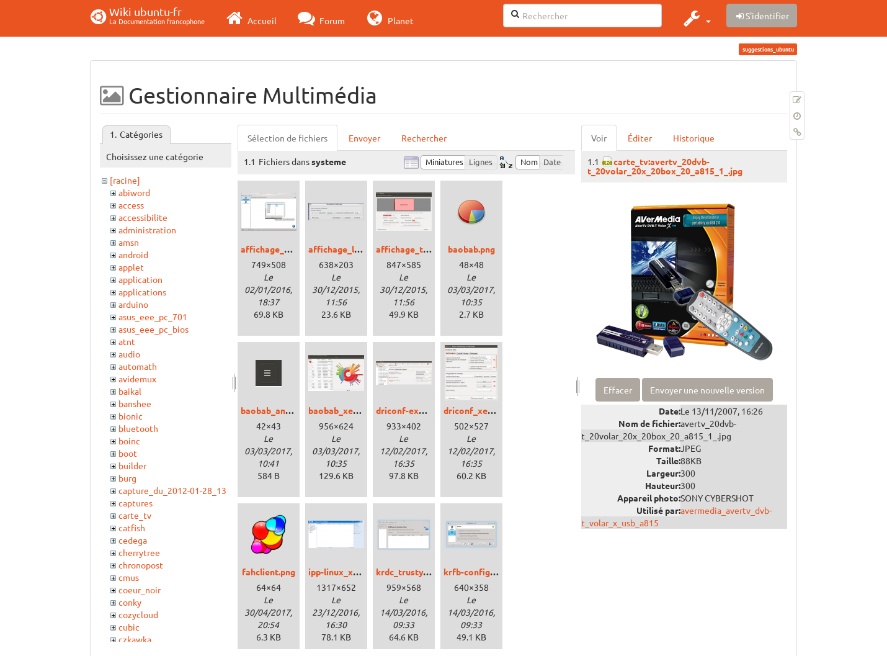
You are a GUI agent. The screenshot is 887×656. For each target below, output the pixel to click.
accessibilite (142, 217)
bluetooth (138, 428)
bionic (130, 415)
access (131, 204)
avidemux (137, 378)
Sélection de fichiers (287, 137)
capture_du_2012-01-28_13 (172, 490)
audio (129, 353)
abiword (134, 192)
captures (135, 502)
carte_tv (134, 515)
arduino (133, 304)
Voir (599, 137)
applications (142, 291)
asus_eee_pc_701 (152, 316)
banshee (134, 403)
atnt (126, 341)
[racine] (125, 180)
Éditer (640, 137)
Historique (694, 137)
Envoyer (364, 137)
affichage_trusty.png (418, 248)
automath (137, 366)
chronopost (140, 564)
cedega (132, 540)
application (140, 279)
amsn (128, 242)
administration (147, 229)
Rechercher (424, 137)
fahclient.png (268, 571)
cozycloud (138, 614)
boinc (129, 440)
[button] (695, 18)
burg (127, 477)
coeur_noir (139, 589)
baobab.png (471, 248)
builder (132, 465)
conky (129, 602)
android (133, 254)
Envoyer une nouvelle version (707, 389)
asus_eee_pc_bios (153, 329)
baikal (129, 391)
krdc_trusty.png (408, 571)
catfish (131, 527)
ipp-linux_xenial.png (349, 571)
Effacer (618, 389)
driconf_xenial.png (481, 410)
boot (127, 453)
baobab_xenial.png (346, 410)
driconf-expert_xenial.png (429, 410)
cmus (128, 577)
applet (131, 266)
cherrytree (139, 552)
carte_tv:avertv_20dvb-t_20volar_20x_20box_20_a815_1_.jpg (664, 166)
